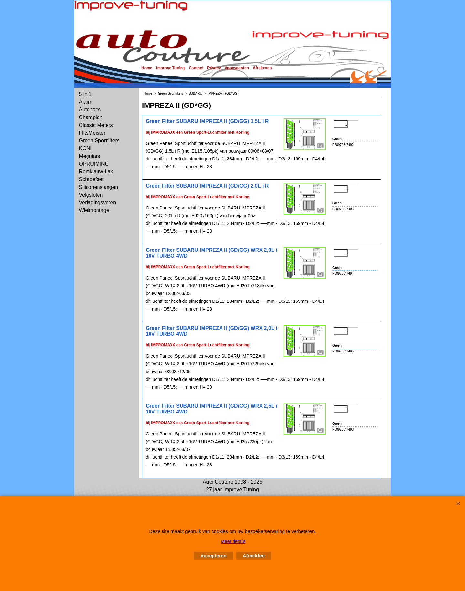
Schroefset (91, 179)
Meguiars (89, 156)
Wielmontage (94, 210)
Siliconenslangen (98, 187)
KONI (85, 148)
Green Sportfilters (99, 140)
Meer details (233, 541)
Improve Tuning (170, 68)
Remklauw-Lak (96, 171)
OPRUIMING (94, 164)
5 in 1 (85, 94)
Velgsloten (91, 195)
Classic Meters (96, 125)
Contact (196, 68)
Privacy (214, 68)
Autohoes (90, 109)
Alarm (86, 102)
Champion (91, 117)
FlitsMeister (92, 133)
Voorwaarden (237, 68)
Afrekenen (262, 68)
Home (146, 68)
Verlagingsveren (97, 202)
